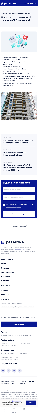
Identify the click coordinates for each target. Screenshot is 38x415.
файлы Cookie (16, 401)
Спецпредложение (9, 272)
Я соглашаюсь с (19, 206)
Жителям (5, 281)
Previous (10, 126)
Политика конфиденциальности (11, 303)
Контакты (5, 299)
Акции (3, 264)
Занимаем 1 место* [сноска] (20, 249)
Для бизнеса (6, 276)
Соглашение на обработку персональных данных (17, 307)
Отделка (5, 268)
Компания (5, 290)
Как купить (5, 285)
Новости (4, 294)
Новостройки (7, 259)
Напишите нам (19, 324)
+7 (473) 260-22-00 (30, 3)
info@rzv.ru (23, 353)
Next (27, 126)
